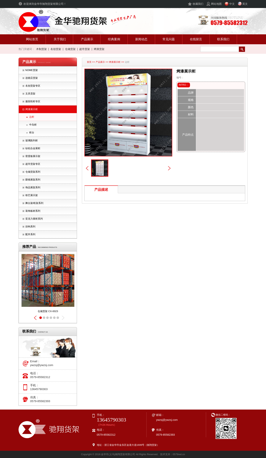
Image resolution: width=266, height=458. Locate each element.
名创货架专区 (32, 85)
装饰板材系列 (32, 210)
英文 (245, 3)
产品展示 (100, 62)
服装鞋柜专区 (32, 101)
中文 (232, 3)
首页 (89, 62)
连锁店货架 (31, 77)
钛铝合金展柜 (32, 148)
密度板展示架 (32, 156)
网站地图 (216, 3)
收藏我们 (198, 3)
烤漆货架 (99, 49)
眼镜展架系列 (32, 179)
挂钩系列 (30, 226)
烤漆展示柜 (31, 109)
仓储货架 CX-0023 (48, 311)
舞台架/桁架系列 (34, 203)
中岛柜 (33, 124)
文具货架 (30, 93)
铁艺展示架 (31, 195)
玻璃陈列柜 (31, 140)
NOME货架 (31, 70)
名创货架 (55, 49)
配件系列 (30, 234)
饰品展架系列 (32, 187)
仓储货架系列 (32, 171)
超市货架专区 (32, 164)
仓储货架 (70, 49)
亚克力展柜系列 (34, 218)
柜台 (31, 132)
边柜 (31, 116)
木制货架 (41, 49)
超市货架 (84, 49)
